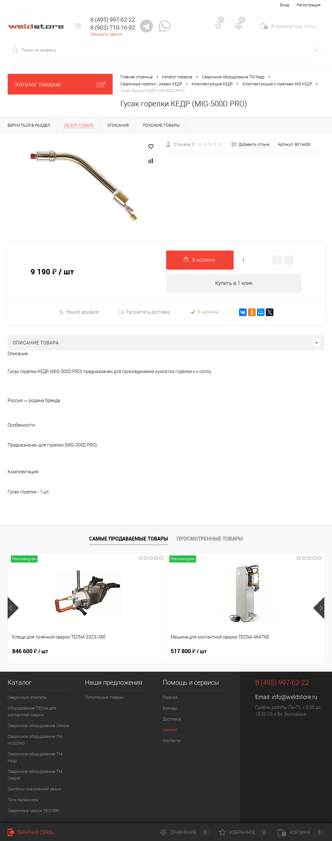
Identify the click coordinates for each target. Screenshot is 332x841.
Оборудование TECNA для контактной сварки (32, 711)
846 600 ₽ (30, 651)
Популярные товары (104, 697)
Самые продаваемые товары (128, 538)
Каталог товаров (60, 84)
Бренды (170, 708)
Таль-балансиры (23, 799)
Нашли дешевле (79, 312)
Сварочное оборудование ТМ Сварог (35, 775)
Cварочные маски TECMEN (33, 810)
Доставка (172, 719)
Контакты (172, 740)
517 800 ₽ (136, 651)
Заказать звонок (106, 34)
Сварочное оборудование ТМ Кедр (35, 757)
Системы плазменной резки (34, 789)
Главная (170, 697)
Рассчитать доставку (144, 311)
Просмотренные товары (210, 538)
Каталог (170, 729)
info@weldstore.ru (294, 697)
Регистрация (309, 5)
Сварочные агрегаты (27, 697)
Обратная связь (31, 832)
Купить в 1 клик (233, 283)
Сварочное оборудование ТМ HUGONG (35, 740)
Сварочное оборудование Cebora (38, 725)
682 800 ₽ (241, 651)
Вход (284, 5)
